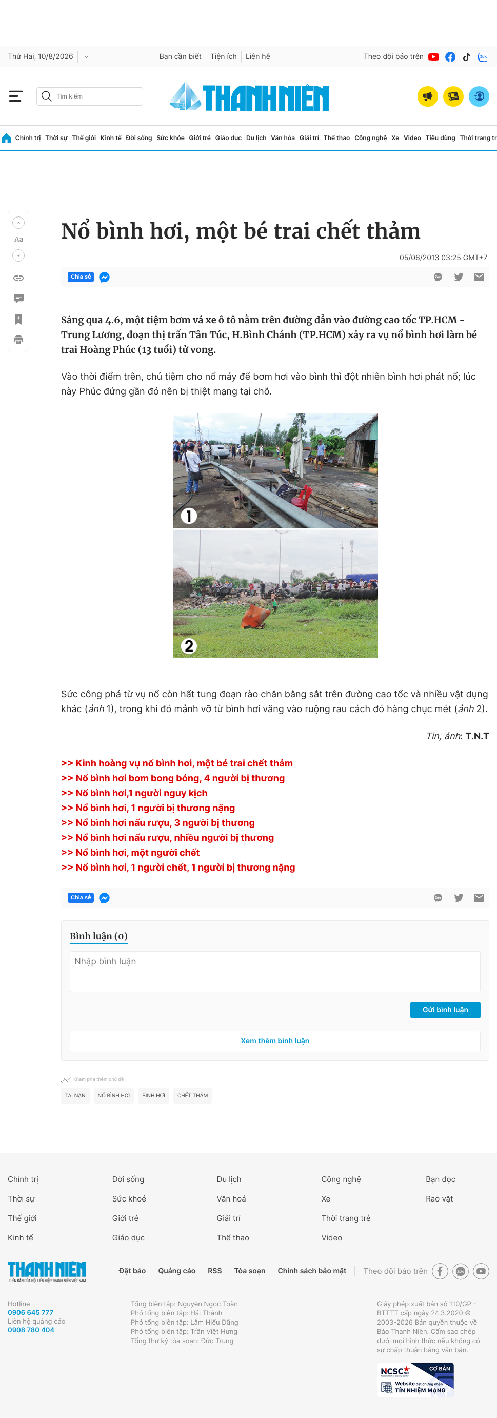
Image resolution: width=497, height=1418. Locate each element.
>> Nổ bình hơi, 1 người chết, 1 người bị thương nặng (178, 867)
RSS (215, 1271)
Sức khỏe (170, 138)
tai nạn (75, 1096)
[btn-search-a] (47, 96)
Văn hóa (283, 138)
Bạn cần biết (181, 56)
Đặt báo (132, 1271)
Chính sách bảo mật (311, 1271)
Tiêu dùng (440, 138)
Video (412, 138)
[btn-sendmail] (479, 277)
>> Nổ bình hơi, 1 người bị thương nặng (148, 808)
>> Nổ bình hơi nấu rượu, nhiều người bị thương (167, 838)
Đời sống (139, 138)
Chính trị (28, 138)
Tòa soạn (250, 1271)
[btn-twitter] (458, 277)
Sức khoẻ (129, 1199)
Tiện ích (223, 56)
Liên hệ (258, 56)
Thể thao (337, 138)
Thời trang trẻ (345, 1218)
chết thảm (192, 1096)
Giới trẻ (200, 138)
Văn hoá (231, 1199)
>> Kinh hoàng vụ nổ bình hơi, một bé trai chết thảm (177, 763)
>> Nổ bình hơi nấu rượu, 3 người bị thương (158, 823)
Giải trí (309, 138)
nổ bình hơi (114, 1096)
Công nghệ (370, 138)
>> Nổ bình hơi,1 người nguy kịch (134, 793)
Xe (395, 138)
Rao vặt (439, 1199)
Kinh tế (111, 138)
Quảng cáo (176, 1271)
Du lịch (256, 138)
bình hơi (153, 1096)
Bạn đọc (440, 1179)
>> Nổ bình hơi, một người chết (130, 853)
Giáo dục (228, 138)
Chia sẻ (81, 277)
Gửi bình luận (445, 1010)
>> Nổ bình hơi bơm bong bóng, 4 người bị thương (173, 778)
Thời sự (56, 138)
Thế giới (84, 138)
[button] (18, 222)
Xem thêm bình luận (275, 1041)
